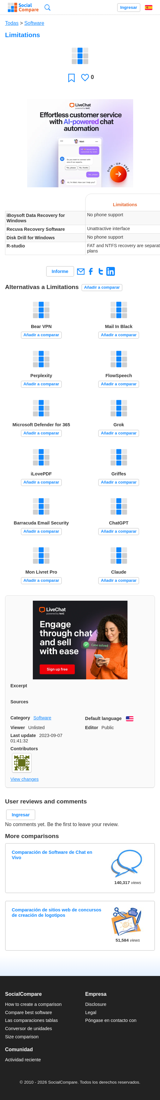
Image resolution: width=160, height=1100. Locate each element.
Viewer (17, 727)
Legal (90, 1012)
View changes (24, 779)
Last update (23, 735)
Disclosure (95, 1004)
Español (148, 7)
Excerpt (18, 685)
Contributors (24, 748)
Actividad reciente (23, 1059)
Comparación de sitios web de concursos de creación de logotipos (56, 912)
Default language (103, 718)
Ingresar (128, 7)
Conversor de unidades (28, 1028)
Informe (60, 271)
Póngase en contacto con (110, 1020)
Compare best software (28, 1012)
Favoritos (71, 77)
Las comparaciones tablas (31, 1020)
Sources (19, 701)
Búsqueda (47, 7)
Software (34, 23)
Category (20, 717)
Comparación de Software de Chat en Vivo (52, 855)
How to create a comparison (33, 1004)
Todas (12, 23)
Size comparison (22, 1036)
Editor (91, 727)
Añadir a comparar (102, 287)
